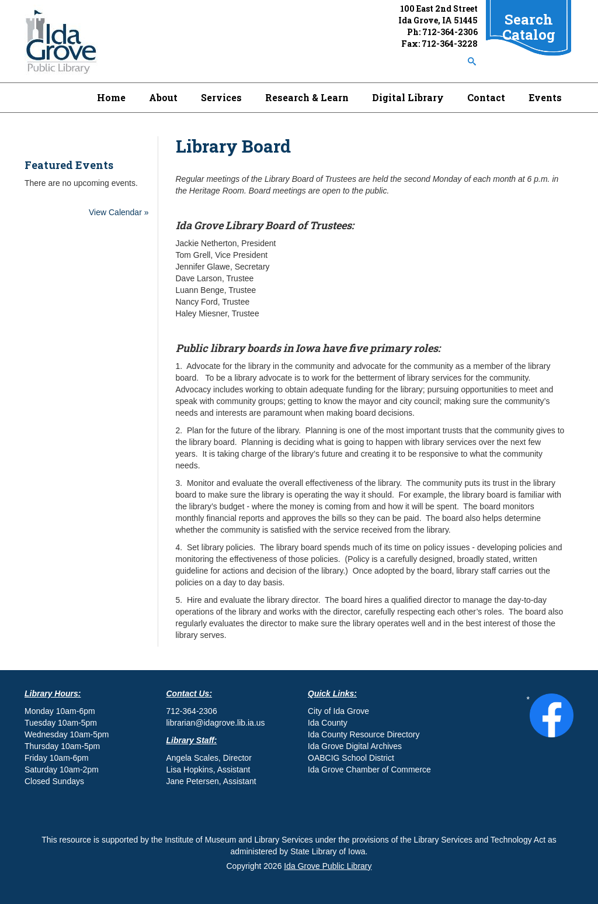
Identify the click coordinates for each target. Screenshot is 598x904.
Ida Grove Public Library (327, 866)
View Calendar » (118, 212)
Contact (486, 97)
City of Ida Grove (338, 711)
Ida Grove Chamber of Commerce (369, 769)
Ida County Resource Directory (363, 734)
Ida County (327, 722)
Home (111, 97)
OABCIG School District (351, 757)
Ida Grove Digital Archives (355, 746)
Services (221, 97)
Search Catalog (528, 27)
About (163, 97)
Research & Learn (307, 97)
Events (545, 97)
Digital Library (408, 97)
